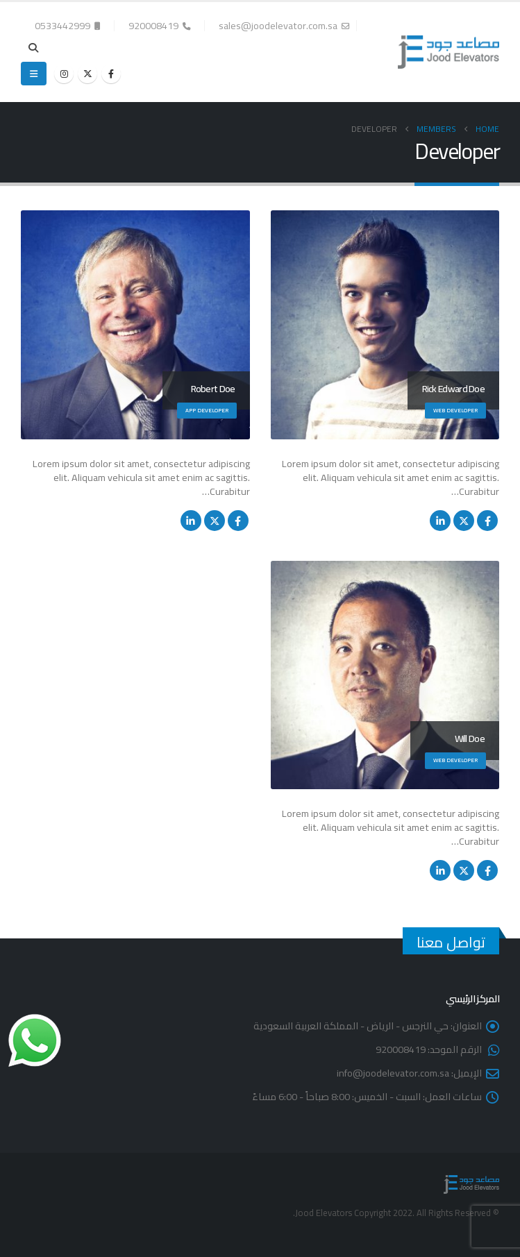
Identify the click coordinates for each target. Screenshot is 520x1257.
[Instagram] (64, 73)
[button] (34, 48)
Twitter (463, 520)
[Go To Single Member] (385, 324)
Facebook (487, 520)
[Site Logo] (448, 52)
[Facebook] (111, 73)
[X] (87, 73)
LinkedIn (440, 520)
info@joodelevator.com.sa (393, 1072)
